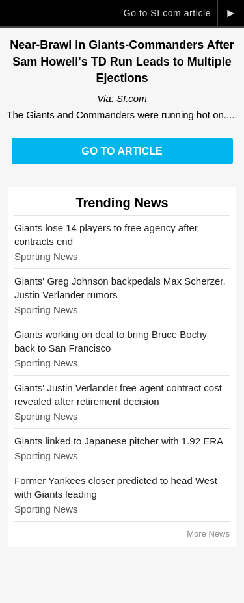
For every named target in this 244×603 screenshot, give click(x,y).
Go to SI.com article (167, 13)
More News (208, 534)
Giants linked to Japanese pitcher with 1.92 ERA (118, 440)
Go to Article (121, 151)
